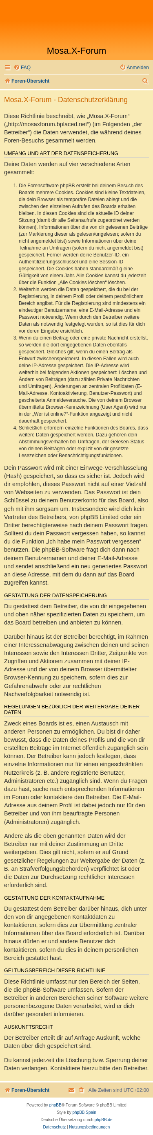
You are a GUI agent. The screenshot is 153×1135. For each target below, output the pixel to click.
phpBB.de (104, 1119)
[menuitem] (22, 67)
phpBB (55, 1105)
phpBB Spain (84, 1112)
